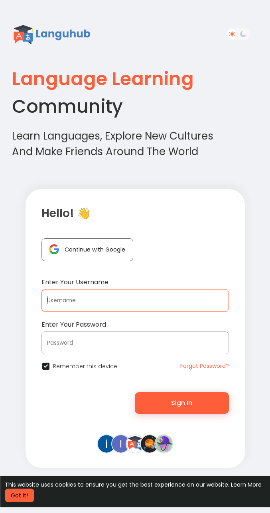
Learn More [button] (246, 485)
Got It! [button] (19, 495)
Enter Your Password (73, 324)
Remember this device (85, 366)
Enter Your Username (74, 282)
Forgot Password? (204, 366)
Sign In (181, 402)
